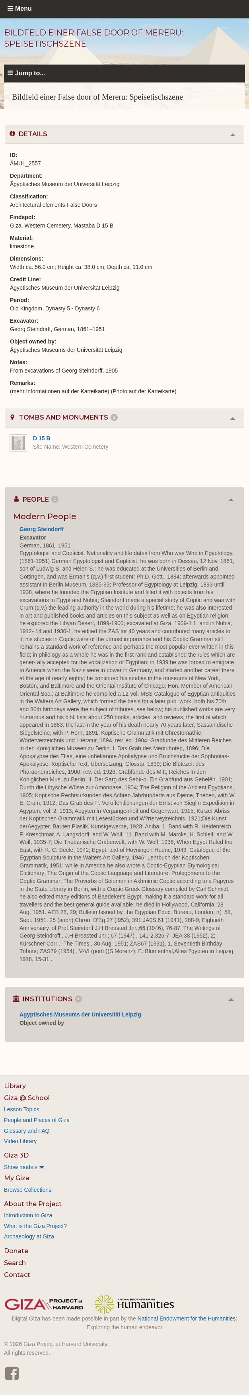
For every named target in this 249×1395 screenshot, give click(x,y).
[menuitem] (124, 1167)
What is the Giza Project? (35, 1226)
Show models (20, 1167)
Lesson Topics (21, 1109)
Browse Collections (27, 1190)
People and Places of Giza (37, 1120)
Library (15, 1086)
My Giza (16, 1178)
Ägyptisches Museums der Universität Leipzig (80, 1014)
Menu (23, 8)
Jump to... (30, 73)
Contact (17, 1275)
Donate (16, 1251)
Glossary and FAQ (26, 1131)
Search (15, 1263)
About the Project (33, 1204)
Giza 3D (16, 1155)
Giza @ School (27, 1098)
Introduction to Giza (28, 1215)
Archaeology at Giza (29, 1236)
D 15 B (42, 438)
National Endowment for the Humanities (187, 1318)
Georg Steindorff (41, 529)
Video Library (20, 1141)
